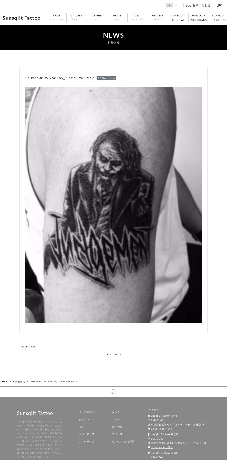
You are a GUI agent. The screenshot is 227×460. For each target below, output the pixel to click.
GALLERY (76, 17)
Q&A (137, 17)
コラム (116, 419)
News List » (113, 354)
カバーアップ (87, 434)
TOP (113, 391)
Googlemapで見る (160, 428)
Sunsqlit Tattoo (22, 18)
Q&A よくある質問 (123, 441)
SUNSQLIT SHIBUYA (178, 17)
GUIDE (56, 17)
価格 (81, 426)
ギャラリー (118, 412)
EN (176, 5)
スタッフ (117, 434)
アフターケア (87, 441)
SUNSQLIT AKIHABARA (198, 17)
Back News (29, 346)
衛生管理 (117, 426)
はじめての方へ (88, 412)
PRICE (117, 17)
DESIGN (97, 17)
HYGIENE (158, 17)
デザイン (84, 419)
